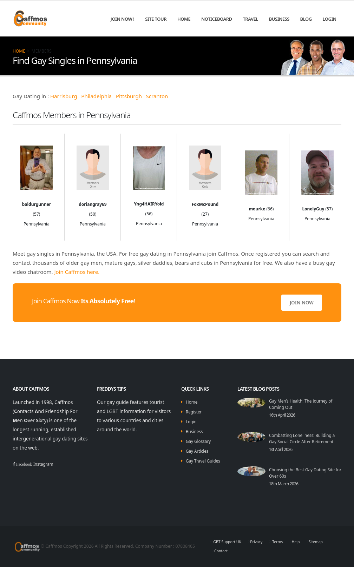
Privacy (262, 548)
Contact (222, 557)
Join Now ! (123, 19)
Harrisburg (63, 96)
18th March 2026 (286, 490)
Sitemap (326, 548)
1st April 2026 (282, 455)
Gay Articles (199, 451)
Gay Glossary (200, 441)
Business (279, 19)
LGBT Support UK (228, 548)
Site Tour (155, 19)
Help (304, 548)
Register (195, 412)
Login (329, 19)
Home (183, 19)
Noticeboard (216, 19)
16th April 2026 (284, 415)
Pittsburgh (129, 96)
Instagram (47, 464)
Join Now (302, 302)
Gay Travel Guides (205, 461)
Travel (250, 19)
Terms (284, 548)
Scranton (157, 96)
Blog (306, 19)
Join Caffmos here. (76, 271)
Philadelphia (96, 96)
